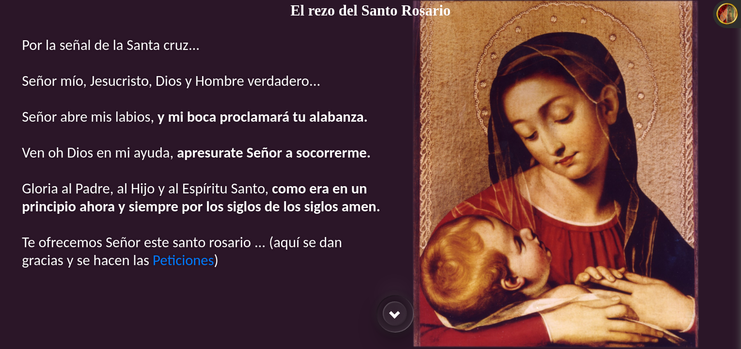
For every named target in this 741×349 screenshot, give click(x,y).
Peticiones (183, 260)
